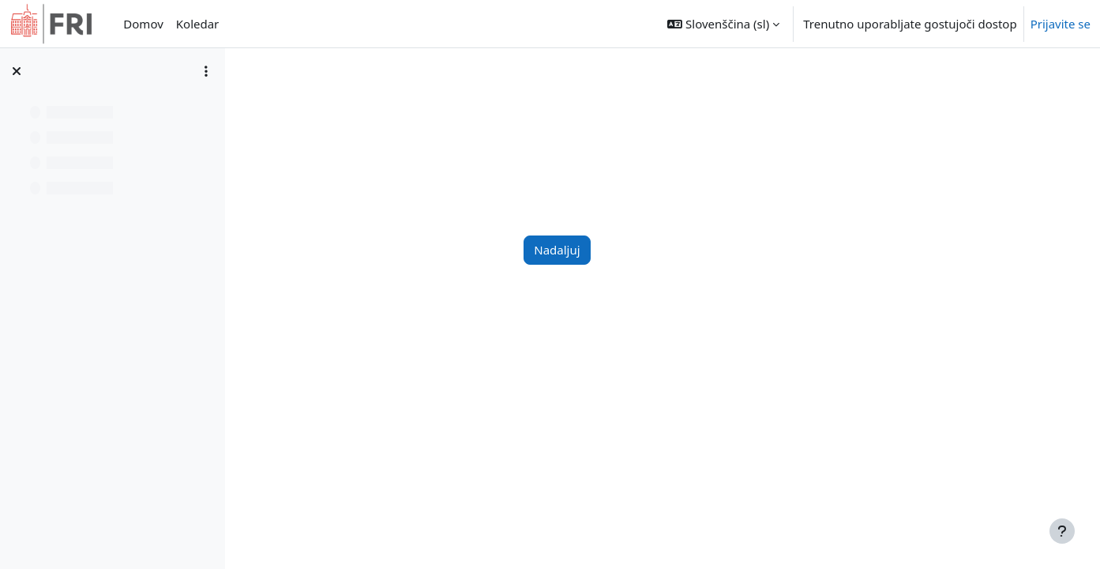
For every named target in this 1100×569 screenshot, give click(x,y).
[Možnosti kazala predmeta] (206, 71)
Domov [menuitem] (143, 24)
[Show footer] (1062, 531)
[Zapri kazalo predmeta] (16, 71)
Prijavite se (1061, 24)
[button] (723, 23)
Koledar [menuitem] (198, 24)
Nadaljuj (650, 250)
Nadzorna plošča (323, 100)
